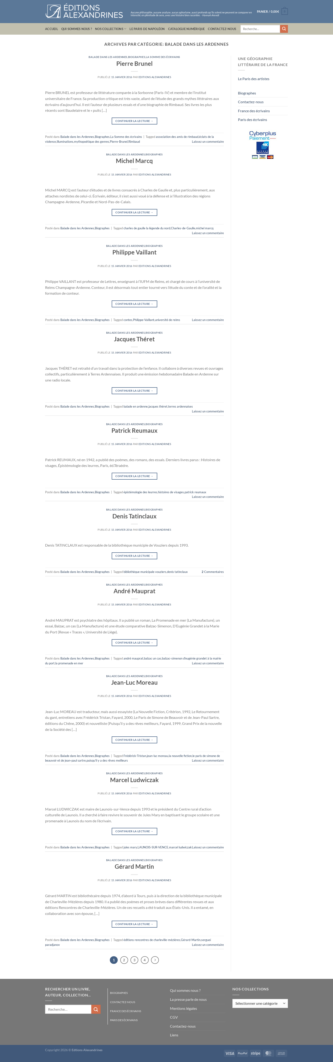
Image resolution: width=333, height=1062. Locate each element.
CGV (174, 1017)
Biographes (136, 56)
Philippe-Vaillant (143, 320)
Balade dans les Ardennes (108, 56)
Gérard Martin (134, 866)
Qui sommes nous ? (76, 29)
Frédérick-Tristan (134, 756)
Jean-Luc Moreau (134, 682)
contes (127, 320)
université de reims (167, 320)
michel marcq (204, 228)
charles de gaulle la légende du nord (146, 228)
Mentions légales (183, 1008)
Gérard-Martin (190, 940)
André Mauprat (134, 590)
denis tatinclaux (177, 572)
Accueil (51, 29)
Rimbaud (134, 141)
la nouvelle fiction (180, 756)
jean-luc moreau (157, 756)
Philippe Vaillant (134, 252)
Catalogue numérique (186, 29)
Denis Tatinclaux (134, 516)
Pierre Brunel (134, 63)
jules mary (130, 847)
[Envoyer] (284, 29)
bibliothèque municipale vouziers (144, 572)
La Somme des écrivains (163, 56)
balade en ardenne (135, 406)
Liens (174, 1035)
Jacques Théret (134, 339)
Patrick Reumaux (134, 430)
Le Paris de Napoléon (147, 29)
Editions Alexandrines (155, 77)
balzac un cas (152, 658)
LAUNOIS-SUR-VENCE (153, 847)
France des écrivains (254, 111)
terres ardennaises (180, 406)
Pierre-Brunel (119, 141)
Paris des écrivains (252, 119)
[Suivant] (155, 960)
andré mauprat (133, 658)
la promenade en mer (69, 663)
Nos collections (110, 29)
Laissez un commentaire (208, 141)
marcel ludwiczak (180, 847)
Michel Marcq (134, 160)
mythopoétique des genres (91, 141)
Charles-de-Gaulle (183, 228)
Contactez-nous (222, 29)
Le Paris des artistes (253, 78)
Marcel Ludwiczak (134, 779)
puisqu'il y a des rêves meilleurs (107, 760)
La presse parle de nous (188, 999)
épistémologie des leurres (140, 492)
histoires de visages (171, 492)
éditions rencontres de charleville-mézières (151, 940)
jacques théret (157, 406)
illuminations (65, 141)
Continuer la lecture (134, 121)
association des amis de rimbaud (177, 137)
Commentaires (213, 572)
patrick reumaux (195, 492)
